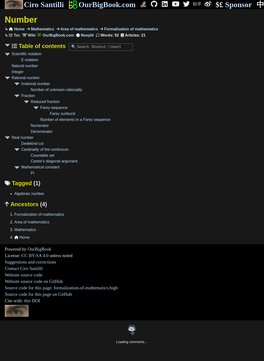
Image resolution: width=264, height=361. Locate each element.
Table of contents (41, 46)
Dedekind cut (32, 143)
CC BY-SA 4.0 (35, 255)
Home (17, 29)
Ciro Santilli (34, 4)
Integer (18, 72)
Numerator (40, 126)
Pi (32, 173)
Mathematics (42, 29)
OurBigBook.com (102, 4)
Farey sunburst (62, 114)
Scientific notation (27, 54)
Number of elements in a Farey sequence (75, 120)
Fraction (28, 96)
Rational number (26, 78)
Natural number (25, 66)
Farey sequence (54, 108)
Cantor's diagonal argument (54, 161)
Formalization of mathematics (130, 29)
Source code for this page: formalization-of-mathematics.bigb (61, 287)
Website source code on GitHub (34, 281)
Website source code (23, 274)
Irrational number (35, 84)
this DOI (32, 300)
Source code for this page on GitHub (38, 294)
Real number (23, 137)
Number (21, 20)
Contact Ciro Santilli (24, 268)
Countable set (42, 155)
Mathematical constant (40, 167)
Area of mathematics (78, 29)
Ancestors (26, 204)
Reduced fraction (45, 102)
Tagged (22, 183)
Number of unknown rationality (56, 90)
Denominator (42, 131)
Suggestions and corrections (30, 261)
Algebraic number (29, 194)
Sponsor (234, 4)
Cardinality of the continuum (45, 149)
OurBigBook (39, 249)
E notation (29, 60)
